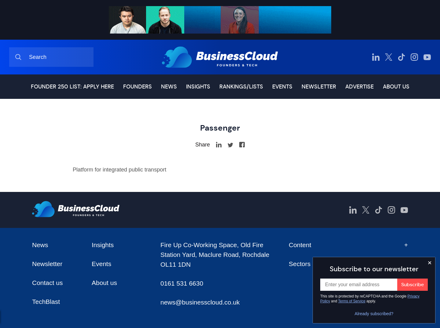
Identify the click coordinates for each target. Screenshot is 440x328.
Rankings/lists (241, 86)
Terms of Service (351, 301)
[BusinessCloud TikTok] (401, 57)
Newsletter (319, 86)
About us (396, 86)
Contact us (47, 282)
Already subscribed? (374, 314)
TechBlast (46, 301)
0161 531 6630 (181, 283)
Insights (198, 86)
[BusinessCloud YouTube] (427, 57)
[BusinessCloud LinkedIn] (376, 57)
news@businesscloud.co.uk (200, 302)
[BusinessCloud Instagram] (414, 57)
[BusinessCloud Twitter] (388, 57)
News (169, 86)
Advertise (359, 86)
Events (282, 86)
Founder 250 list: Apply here (72, 86)
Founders (137, 86)
